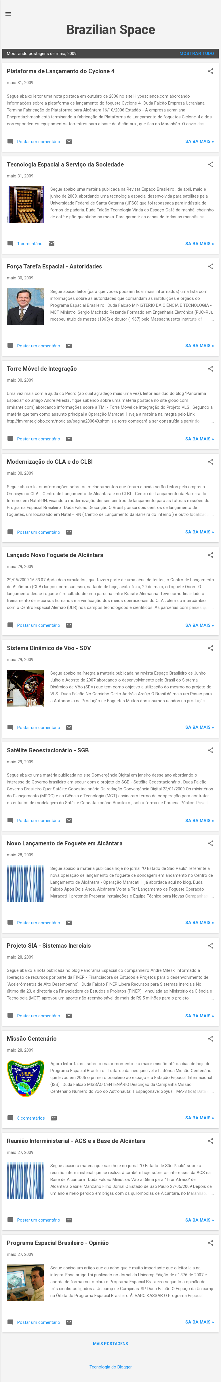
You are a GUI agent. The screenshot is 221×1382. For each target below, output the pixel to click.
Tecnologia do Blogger (110, 1367)
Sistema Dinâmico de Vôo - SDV (49, 648)
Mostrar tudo (197, 53)
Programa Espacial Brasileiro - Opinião (58, 1242)
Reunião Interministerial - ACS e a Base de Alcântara (76, 1140)
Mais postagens (110, 1343)
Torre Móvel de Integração (42, 368)
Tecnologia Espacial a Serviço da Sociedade (65, 164)
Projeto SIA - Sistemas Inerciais (49, 945)
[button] (210, 72)
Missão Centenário (32, 1038)
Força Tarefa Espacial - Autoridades (54, 266)
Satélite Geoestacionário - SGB (48, 750)
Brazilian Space (110, 29)
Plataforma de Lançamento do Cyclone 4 (60, 71)
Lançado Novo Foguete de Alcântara (55, 555)
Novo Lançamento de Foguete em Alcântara (65, 843)
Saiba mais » (199, 141)
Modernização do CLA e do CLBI (50, 461)
